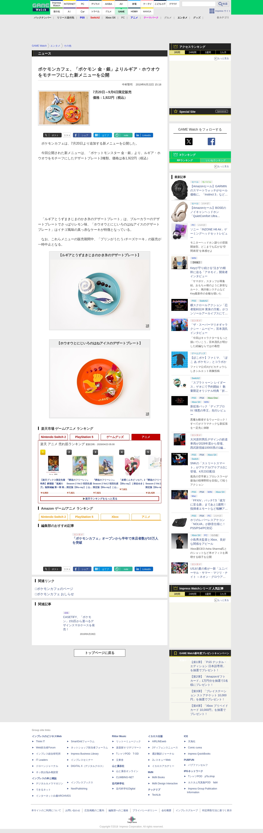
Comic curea (195, 747)
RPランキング (185, 160)
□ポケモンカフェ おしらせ (54, 594)
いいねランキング (216, 160)
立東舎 (119, 759)
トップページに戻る (99, 653)
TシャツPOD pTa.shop (201, 776)
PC (123, 17)
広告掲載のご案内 (94, 810)
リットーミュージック (128, 741)
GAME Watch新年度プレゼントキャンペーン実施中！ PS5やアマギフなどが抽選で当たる (204, 654)
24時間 (192, 52)
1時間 (177, 52)
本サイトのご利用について (46, 810)
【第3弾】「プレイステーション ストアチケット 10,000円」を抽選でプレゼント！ (208, 695)
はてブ (105, 135)
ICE (186, 736)
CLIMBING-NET (125, 777)
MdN (150, 772)
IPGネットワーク (193, 771)
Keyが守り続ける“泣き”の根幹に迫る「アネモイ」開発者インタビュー (209, 272)
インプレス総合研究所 (48, 753)
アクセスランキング (192, 46)
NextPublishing (79, 788)
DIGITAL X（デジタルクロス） (88, 766)
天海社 (191, 741)
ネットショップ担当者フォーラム (89, 747)
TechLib (156, 794)
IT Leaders (42, 759)
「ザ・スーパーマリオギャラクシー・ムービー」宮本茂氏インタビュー (209, 328)
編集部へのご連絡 (118, 810)
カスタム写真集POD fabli (203, 782)
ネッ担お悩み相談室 (47, 772)
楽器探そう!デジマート (128, 747)
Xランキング (187, 154)
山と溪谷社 (118, 766)
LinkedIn (146, 135)
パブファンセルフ (198, 765)
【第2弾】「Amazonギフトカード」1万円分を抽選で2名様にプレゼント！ (209, 680)
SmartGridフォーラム (83, 741)
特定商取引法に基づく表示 (217, 810)
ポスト (55, 135)
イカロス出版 (155, 736)
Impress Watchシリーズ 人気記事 (201, 588)
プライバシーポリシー (145, 810)
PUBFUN (189, 759)
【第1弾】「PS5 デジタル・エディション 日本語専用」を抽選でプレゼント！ (208, 666)
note (126, 135)
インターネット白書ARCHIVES (53, 795)
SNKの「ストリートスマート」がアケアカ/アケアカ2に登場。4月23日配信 (208, 467)
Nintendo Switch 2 (53, 437)
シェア (85, 135)
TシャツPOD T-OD (127, 753)
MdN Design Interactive (165, 783)
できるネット (43, 789)
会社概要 (166, 810)
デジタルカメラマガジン (49, 783)
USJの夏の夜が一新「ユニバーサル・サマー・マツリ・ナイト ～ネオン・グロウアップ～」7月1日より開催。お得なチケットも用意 (209, 577)
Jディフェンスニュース (165, 747)
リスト (67, 135)
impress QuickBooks (199, 753)
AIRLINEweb (159, 741)
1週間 (208, 52)
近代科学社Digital (125, 788)
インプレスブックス (82, 782)
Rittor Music (119, 736)
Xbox (115, 516)
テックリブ (154, 789)
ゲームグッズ (115, 437)
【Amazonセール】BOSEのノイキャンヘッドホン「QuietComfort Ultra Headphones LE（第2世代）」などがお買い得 (208, 216)
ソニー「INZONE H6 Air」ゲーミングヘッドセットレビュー (209, 233)
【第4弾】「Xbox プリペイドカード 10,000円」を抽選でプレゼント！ (209, 710)
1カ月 (223, 52)
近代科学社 (118, 783)
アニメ (146, 437)
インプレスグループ (187, 810)
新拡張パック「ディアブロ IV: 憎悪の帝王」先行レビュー (208, 410)
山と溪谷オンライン (127, 771)
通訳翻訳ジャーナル (163, 753)
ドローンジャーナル (47, 766)
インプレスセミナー (82, 759)
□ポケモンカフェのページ (54, 589)
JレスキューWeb (161, 759)
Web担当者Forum (45, 747)
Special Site (187, 111)
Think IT (40, 741)
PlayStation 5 (84, 437)
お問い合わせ (72, 810)
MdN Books (158, 777)
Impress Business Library (85, 753)
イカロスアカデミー (163, 766)
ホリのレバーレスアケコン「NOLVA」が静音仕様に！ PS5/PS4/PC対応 (207, 524)
